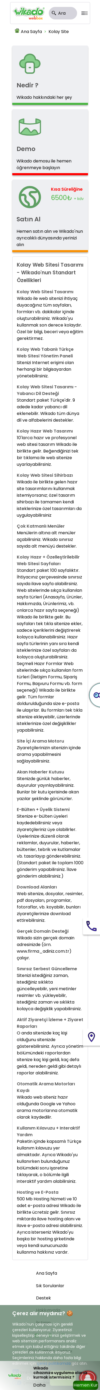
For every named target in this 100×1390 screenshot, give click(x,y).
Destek (43, 1298)
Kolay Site (59, 31)
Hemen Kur (86, 1385)
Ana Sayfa (31, 31)
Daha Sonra (39, 1386)
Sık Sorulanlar (50, 1286)
